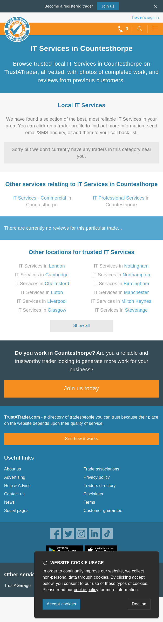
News (9, 502)
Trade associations (101, 469)
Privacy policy (97, 477)
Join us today (81, 388)
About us (12, 469)
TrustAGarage (17, 585)
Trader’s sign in (145, 17)
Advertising (14, 477)
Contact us (14, 494)
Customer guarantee (103, 510)
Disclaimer (94, 494)
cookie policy (86, 589)
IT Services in (42, 266)
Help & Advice (17, 485)
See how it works (81, 438)
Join (107, 6)
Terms (89, 502)
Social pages (16, 510)
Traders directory (100, 485)
